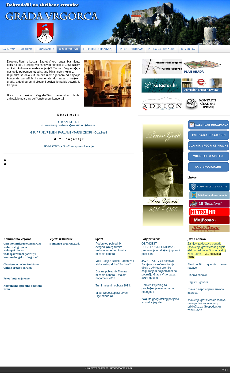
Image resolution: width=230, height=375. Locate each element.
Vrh (225, 369)
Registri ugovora (198, 282)
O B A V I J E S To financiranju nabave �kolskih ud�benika (69, 123)
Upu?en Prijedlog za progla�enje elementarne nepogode (158, 288)
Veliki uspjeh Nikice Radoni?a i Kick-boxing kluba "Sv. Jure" (115, 262)
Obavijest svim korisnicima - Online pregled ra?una (21, 266)
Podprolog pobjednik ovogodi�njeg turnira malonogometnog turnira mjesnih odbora (111, 248)
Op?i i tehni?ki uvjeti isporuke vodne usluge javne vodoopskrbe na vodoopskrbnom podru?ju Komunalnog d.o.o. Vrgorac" (23, 250)
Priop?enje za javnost (17, 278)
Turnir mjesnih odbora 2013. (113, 285)
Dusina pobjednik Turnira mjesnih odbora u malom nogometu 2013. (111, 275)
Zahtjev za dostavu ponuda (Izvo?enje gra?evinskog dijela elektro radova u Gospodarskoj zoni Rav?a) (207, 248)
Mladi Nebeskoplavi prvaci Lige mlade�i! (112, 294)
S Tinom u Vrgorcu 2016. (65, 243)
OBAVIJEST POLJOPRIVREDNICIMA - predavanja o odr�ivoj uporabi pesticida (161, 248)
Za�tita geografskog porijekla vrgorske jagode (160, 300)
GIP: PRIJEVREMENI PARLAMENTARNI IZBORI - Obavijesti (69, 132)
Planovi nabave (197, 275)
